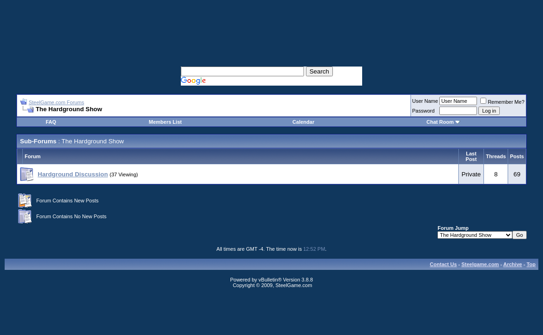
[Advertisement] (271, 23)
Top (531, 264)
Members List (165, 122)
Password (423, 111)
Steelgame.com (480, 264)
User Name (425, 101)
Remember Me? (502, 102)
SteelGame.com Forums (56, 102)
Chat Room (440, 122)
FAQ (51, 122)
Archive (512, 264)
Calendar (303, 122)
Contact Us (443, 264)
